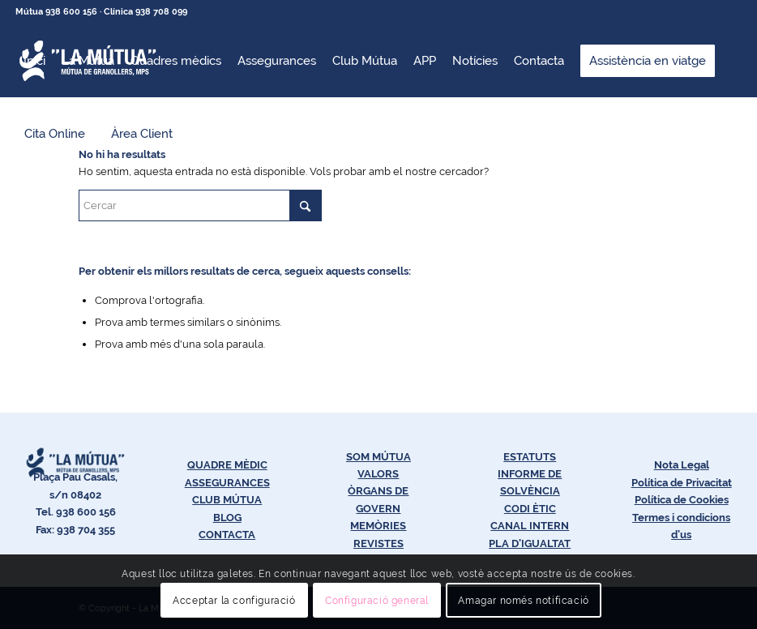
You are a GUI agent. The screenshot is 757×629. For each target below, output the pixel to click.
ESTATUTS (529, 457)
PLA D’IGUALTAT (530, 543)
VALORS (378, 474)
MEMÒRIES (378, 526)
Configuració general (377, 600)
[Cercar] (200, 205)
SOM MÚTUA (378, 457)
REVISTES (378, 543)
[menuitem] (34, 60)
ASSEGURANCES (227, 483)
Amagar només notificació (523, 600)
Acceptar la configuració (234, 600)
